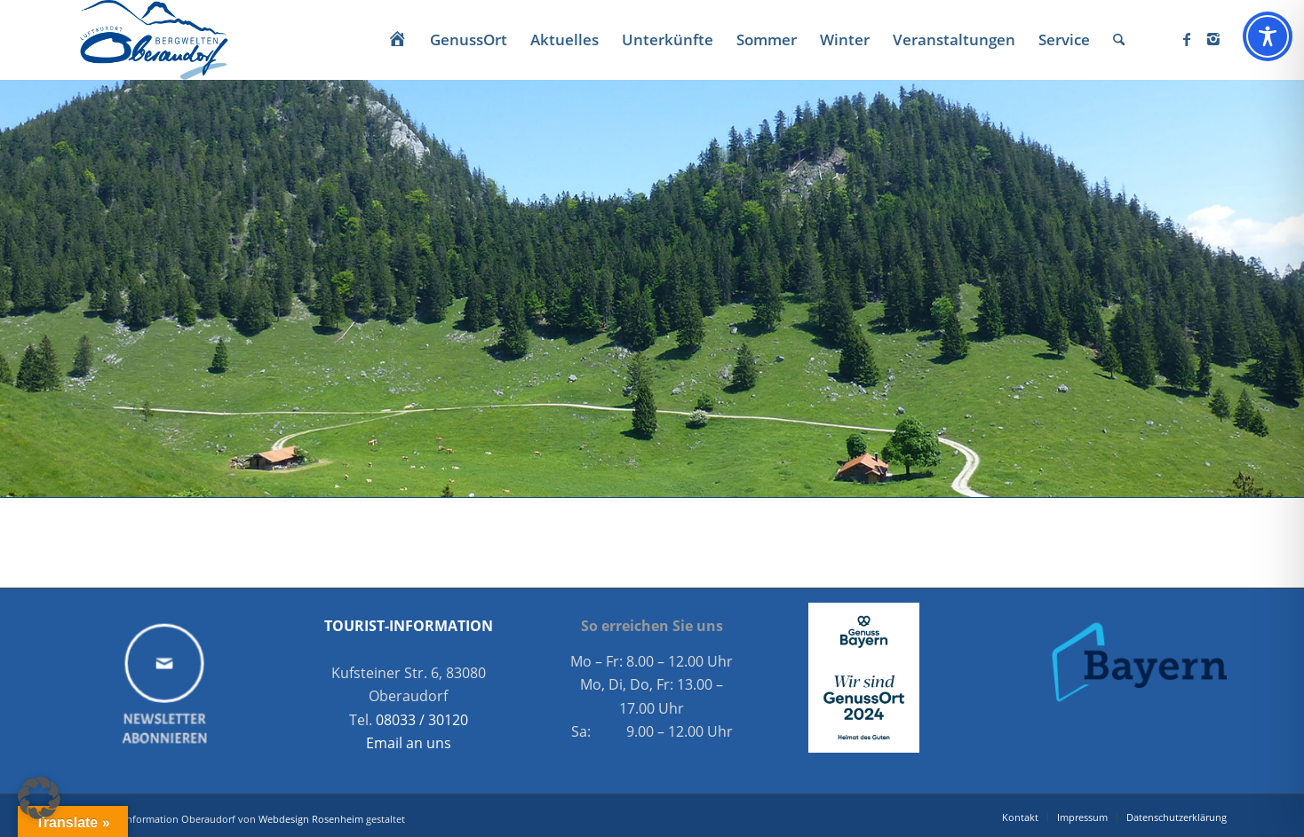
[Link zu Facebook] (1186, 39)
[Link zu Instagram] (1213, 39)
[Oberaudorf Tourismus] (152, 40)
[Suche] (1118, 40)
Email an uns (408, 743)
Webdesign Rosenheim (310, 818)
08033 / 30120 (422, 720)
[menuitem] (397, 40)
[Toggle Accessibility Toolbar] (1267, 36)
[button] (39, 798)
